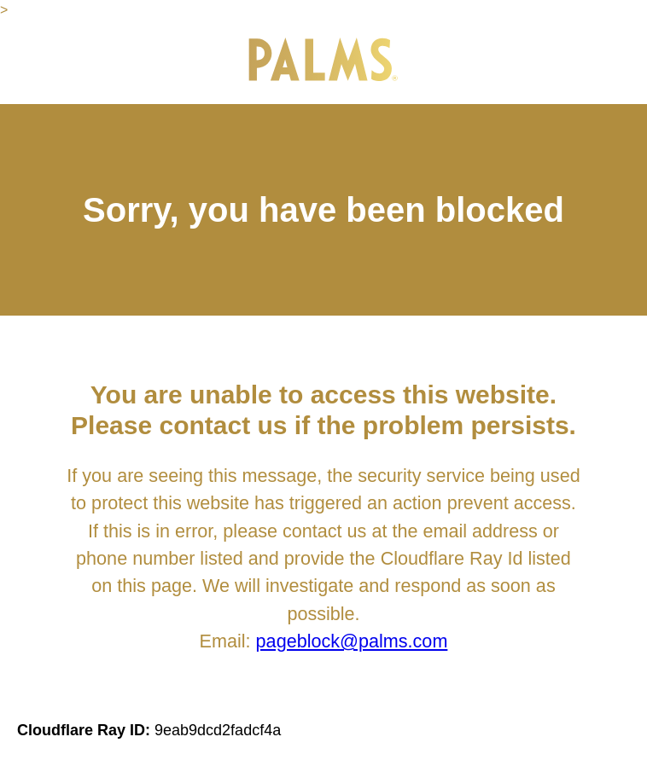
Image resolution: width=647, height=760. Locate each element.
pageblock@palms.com (352, 641)
